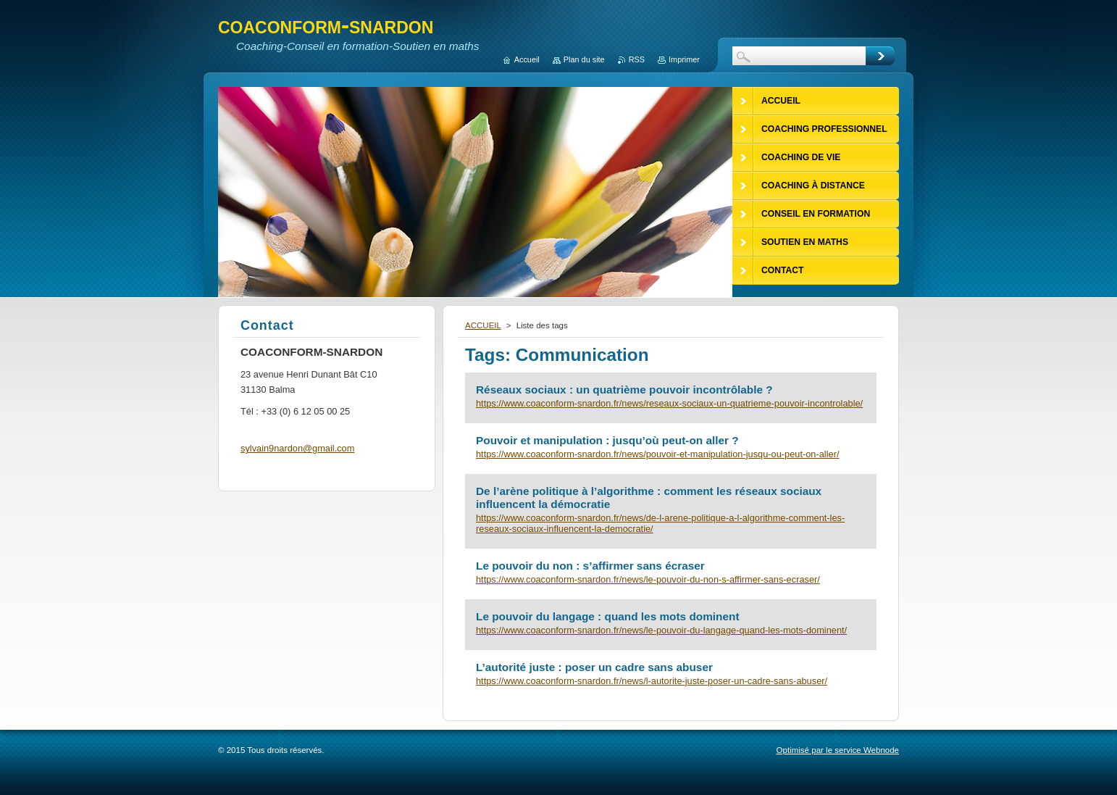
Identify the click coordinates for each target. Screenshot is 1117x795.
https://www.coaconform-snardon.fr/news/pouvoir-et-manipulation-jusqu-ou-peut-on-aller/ (657, 454)
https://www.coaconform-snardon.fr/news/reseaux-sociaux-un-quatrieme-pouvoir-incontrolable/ (669, 403)
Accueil (527, 59)
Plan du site (584, 59)
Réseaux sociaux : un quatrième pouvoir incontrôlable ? (624, 389)
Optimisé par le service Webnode (838, 750)
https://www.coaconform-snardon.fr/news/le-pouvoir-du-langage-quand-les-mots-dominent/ (661, 630)
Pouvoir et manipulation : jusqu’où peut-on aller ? (607, 440)
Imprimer (684, 59)
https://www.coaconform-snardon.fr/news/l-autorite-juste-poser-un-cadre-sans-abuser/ (651, 680)
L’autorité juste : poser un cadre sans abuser (594, 667)
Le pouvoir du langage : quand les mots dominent (608, 616)
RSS (637, 59)
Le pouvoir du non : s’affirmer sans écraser (590, 565)
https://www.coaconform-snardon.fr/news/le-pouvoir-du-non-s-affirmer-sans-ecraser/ (648, 579)
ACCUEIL (483, 325)
